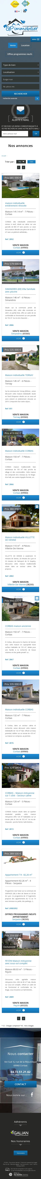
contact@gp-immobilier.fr (20, 1074)
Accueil (4, 156)
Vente (13, 45)
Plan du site (6, 1164)
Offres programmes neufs (19, 54)
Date (31, 162)
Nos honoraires (24, 1164)
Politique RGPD (20, 1166)
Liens (31, 1164)
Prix (21, 162)
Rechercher (20, 93)
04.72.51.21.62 (21, 1072)
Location (25, 45)
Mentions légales (14, 1164)
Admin (35, 1164)
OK (36, 134)
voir (20, 252)
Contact (20, 1084)
